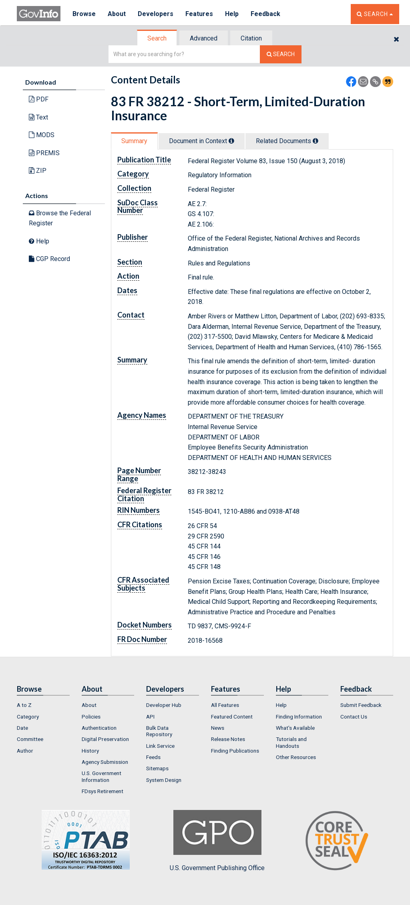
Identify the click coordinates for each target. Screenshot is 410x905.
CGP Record (49, 259)
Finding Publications (235, 750)
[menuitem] (43, 705)
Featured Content (232, 716)
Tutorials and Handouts (291, 742)
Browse (84, 14)
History (90, 750)
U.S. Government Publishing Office (217, 841)
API (150, 716)
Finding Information (299, 716)
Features (199, 14)
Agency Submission (105, 762)
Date (22, 728)
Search (157, 38)
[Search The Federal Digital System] (280, 54)
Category (28, 716)
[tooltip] (231, 141)
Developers (155, 14)
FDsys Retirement (102, 791)
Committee (30, 739)
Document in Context (201, 141)
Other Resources (296, 757)
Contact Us (353, 716)
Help (232, 14)
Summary (134, 141)
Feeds (153, 757)
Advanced (203, 38)
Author (25, 750)
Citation (251, 38)
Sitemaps (157, 768)
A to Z (24, 705)
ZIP (37, 170)
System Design (163, 780)
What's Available (295, 728)
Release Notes (228, 739)
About (117, 14)
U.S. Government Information (101, 776)
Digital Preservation (105, 739)
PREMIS (44, 153)
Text (38, 117)
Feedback (265, 14)
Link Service (160, 746)
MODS (41, 135)
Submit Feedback (361, 705)
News (217, 728)
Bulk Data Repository (159, 731)
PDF (38, 99)
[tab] (157, 38)
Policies (91, 716)
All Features (225, 705)
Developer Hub (163, 705)
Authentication (99, 728)
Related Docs (287, 141)
